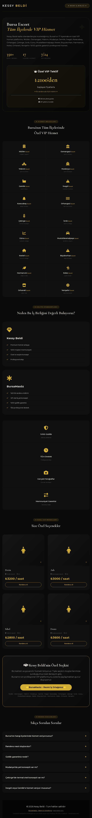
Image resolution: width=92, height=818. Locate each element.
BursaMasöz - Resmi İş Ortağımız (40, 810)
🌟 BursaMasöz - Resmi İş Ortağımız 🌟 (46, 687)
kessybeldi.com (58, 810)
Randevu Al (23, 585)
